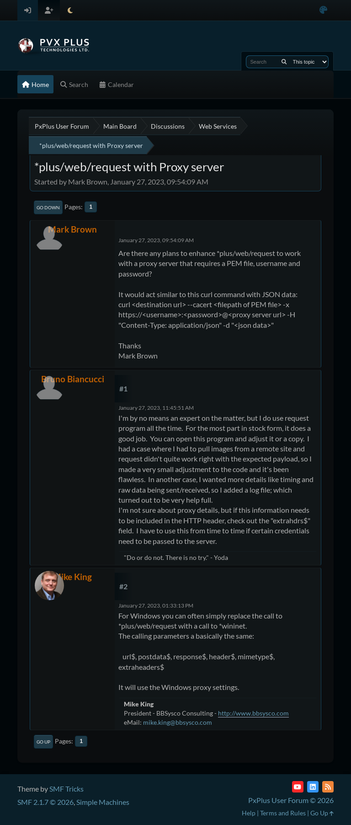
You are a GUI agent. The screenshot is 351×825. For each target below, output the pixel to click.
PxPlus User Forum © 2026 (291, 800)
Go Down (48, 207)
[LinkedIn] (313, 786)
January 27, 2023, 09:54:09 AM (156, 240)
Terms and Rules (283, 813)
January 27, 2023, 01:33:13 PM (155, 605)
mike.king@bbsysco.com (177, 722)
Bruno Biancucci (72, 379)
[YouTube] (297, 786)
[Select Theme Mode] (70, 10)
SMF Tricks (66, 788)
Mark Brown (72, 229)
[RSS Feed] (328, 786)
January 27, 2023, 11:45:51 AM (156, 408)
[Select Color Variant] (323, 10)
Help (248, 813)
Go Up (43, 741)
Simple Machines (102, 802)
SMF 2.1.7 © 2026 (45, 802)
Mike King (72, 576)
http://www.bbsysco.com (253, 713)
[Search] (284, 61)
